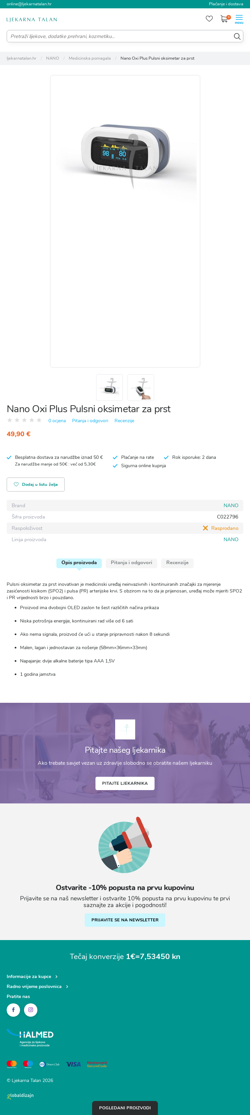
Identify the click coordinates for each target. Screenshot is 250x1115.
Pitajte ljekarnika (125, 783)
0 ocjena (57, 421)
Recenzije (124, 421)
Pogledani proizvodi (125, 1108)
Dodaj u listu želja (36, 485)
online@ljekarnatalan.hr (29, 4)
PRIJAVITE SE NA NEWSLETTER (125, 920)
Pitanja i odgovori (90, 421)
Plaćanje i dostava (226, 4)
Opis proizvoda (79, 562)
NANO (231, 505)
